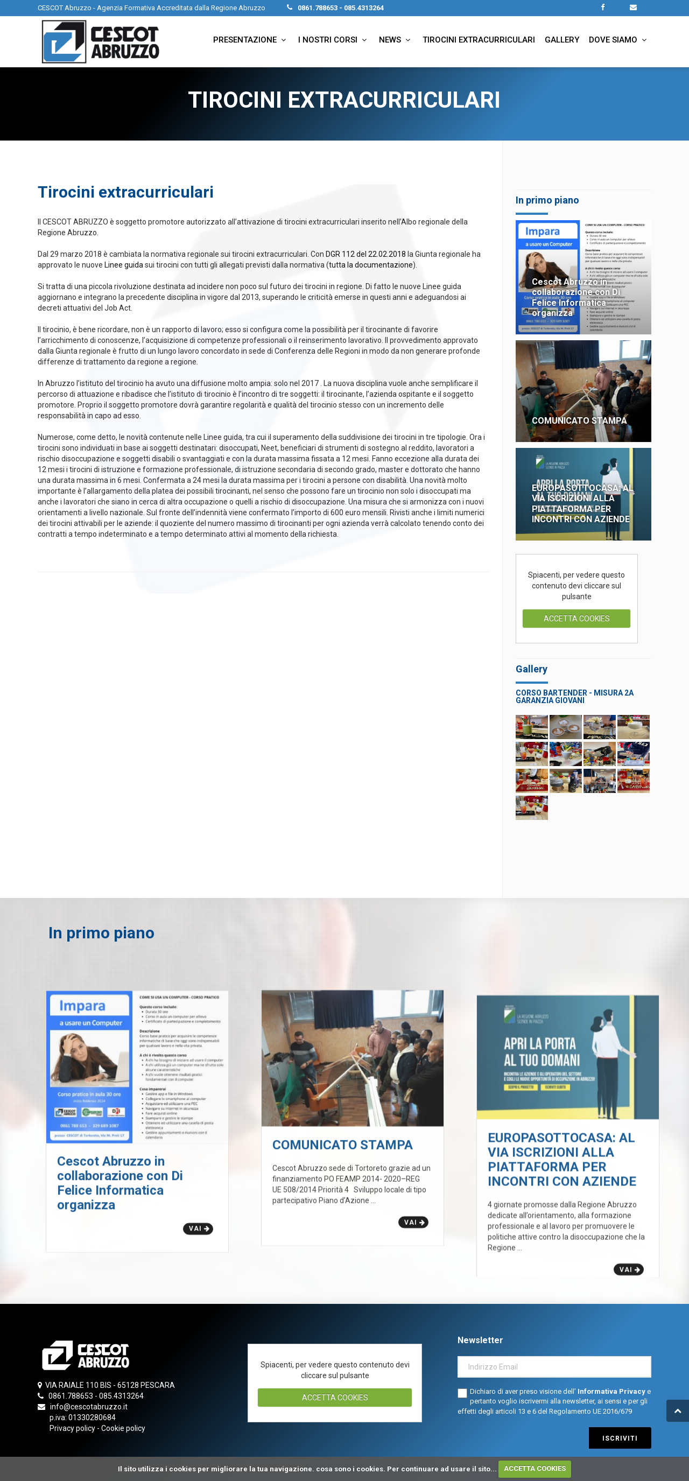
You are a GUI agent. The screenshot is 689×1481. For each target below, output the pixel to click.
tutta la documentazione (371, 265)
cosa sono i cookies (349, 1468)
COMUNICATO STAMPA (579, 421)
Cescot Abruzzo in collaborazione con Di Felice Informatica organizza (576, 297)
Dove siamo (619, 40)
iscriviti (620, 1438)
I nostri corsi (333, 40)
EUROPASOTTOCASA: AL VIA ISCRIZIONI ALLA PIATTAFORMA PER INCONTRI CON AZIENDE (583, 503)
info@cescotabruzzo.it (89, 1406)
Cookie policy (123, 1428)
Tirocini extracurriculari (479, 40)
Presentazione (251, 40)
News (396, 40)
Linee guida (123, 265)
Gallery (562, 40)
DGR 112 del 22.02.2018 (365, 254)
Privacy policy (72, 1428)
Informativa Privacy (612, 1391)
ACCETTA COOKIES (535, 1468)
